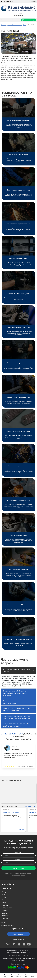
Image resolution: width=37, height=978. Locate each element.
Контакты (5, 913)
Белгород (32, 1)
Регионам (5, 905)
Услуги (4, 897)
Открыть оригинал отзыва (25, 766)
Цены (3, 895)
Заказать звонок (18, 868)
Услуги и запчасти (7, 20)
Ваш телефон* (18, 859)
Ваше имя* (18, 852)
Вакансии (5, 916)
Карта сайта (5, 918)
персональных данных (18, 875)
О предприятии (7, 892)
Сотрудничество (7, 908)
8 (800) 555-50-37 (7, 1)
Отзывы (4, 910)
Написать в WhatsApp (28, 20)
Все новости (29, 806)
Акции (4, 902)
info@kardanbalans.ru (18, 939)
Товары (4, 900)
